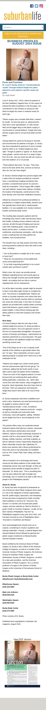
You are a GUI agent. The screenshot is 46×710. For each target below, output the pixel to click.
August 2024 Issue (27, 43)
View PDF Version (22, 639)
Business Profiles (22, 41)
